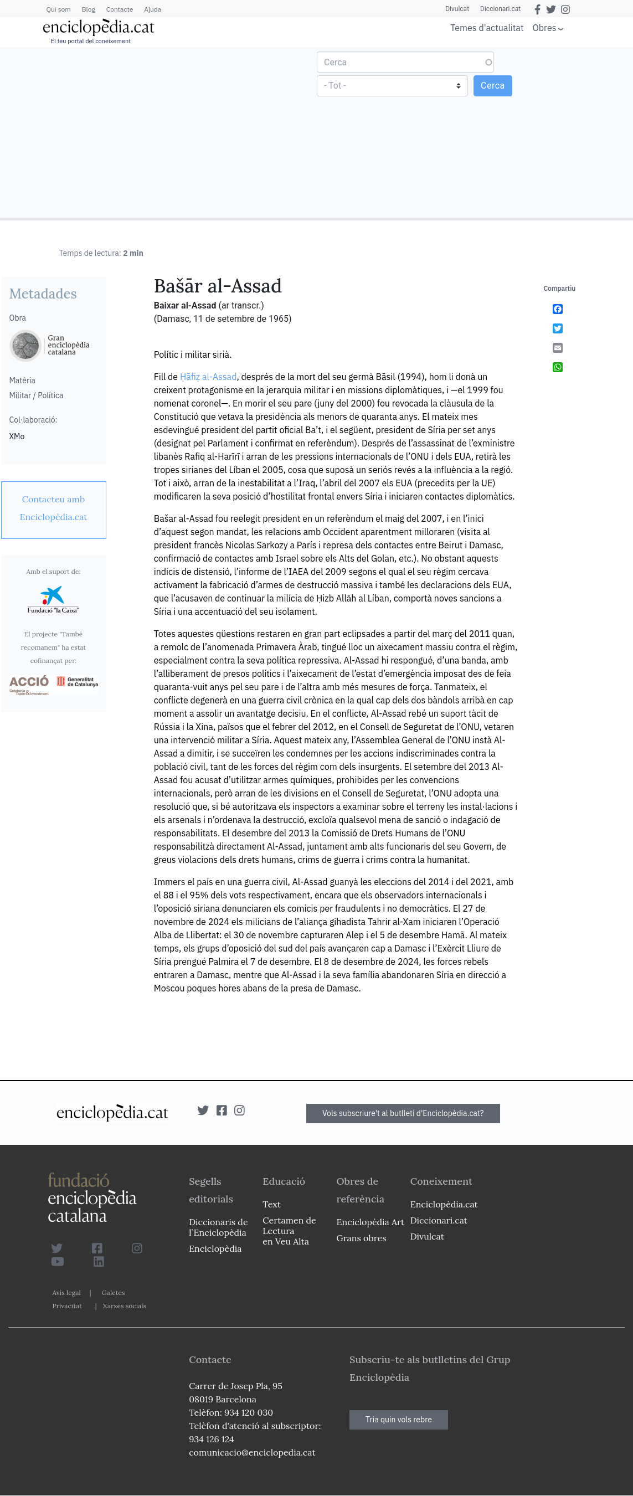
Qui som (59, 9)
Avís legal (67, 1292)
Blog (88, 9)
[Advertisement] (160, 131)
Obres (545, 27)
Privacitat (67, 1306)
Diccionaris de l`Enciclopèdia (218, 1227)
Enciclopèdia (215, 1248)
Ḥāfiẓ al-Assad (208, 376)
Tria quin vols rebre (399, 1420)
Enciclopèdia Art (371, 1221)
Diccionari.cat (500, 9)
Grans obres (362, 1237)
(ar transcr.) (241, 305)
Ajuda (152, 9)
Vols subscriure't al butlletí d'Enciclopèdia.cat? (403, 1113)
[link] (53, 508)
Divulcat (457, 9)
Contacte (119, 9)
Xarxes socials (124, 1306)
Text (272, 1204)
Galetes (113, 1292)
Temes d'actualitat (486, 28)
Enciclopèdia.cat (444, 1204)
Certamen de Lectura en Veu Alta (289, 1231)
